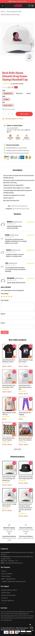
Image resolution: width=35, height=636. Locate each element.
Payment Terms (5, 592)
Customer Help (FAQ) (7, 600)
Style (3, 96)
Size (3, 102)
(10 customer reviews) (16, 83)
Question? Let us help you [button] (26, 633)
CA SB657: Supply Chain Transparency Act (13, 581)
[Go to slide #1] (12, 65)
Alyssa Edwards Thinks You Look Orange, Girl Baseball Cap (9, 478)
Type (3, 90)
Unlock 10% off (31, 628)
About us (4, 571)
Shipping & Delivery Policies (9, 590)
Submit (5, 332)
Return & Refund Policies (8, 595)
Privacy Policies (5, 576)
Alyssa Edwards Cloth (14, 11)
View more (17, 449)
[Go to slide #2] (22, 65)
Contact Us (4, 598)
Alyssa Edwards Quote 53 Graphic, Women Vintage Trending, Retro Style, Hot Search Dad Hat (25, 507)
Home (3, 11)
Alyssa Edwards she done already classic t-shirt (25, 387)
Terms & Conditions (7, 573)
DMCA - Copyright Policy (8, 579)
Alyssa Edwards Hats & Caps (10, 14)
